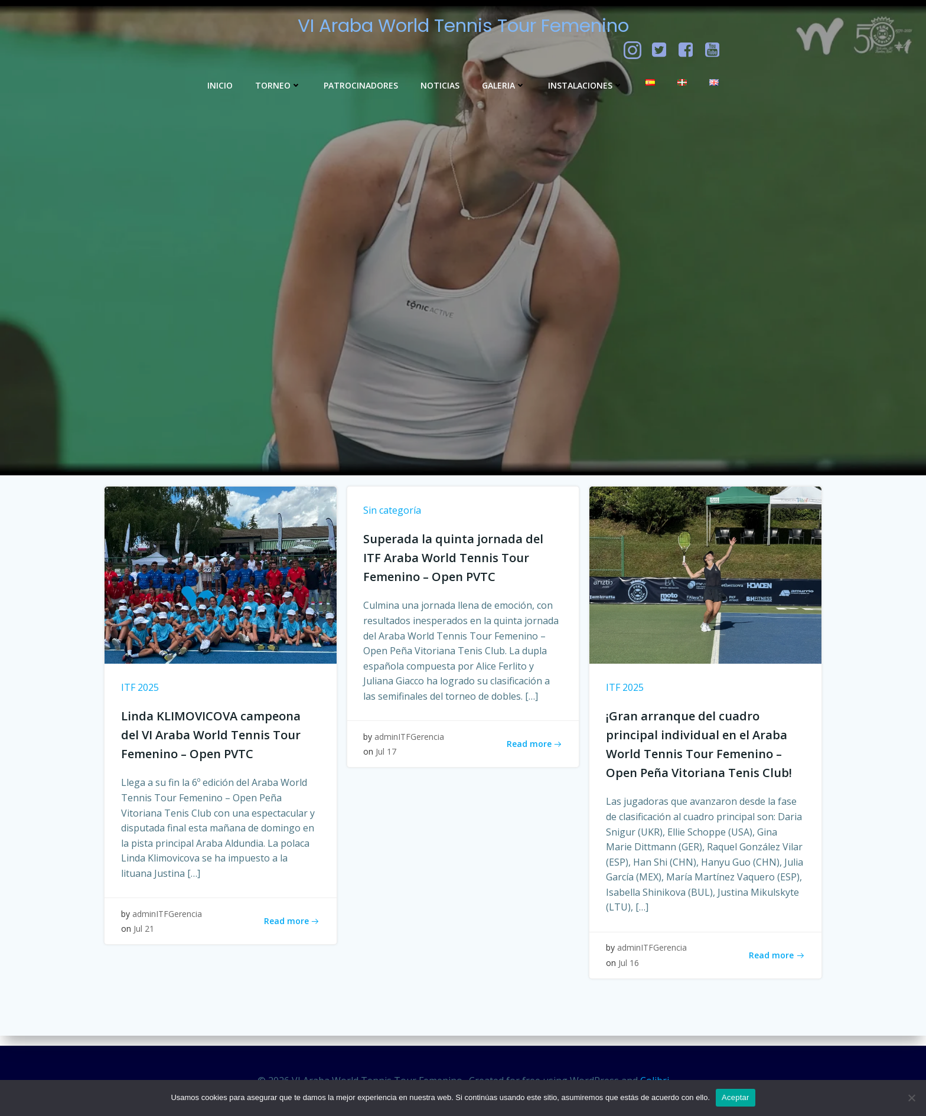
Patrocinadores (361, 85)
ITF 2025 (141, 693)
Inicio (220, 85)
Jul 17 (387, 760)
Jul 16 (629, 971)
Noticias (439, 85)
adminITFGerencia (168, 922)
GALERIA (504, 85)
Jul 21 (145, 938)
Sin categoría (394, 516)
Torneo (278, 85)
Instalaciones (585, 85)
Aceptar (735, 1097)
